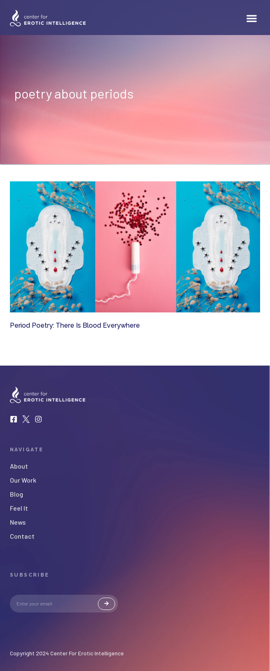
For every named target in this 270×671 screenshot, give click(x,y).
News (18, 522)
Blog (16, 494)
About (19, 466)
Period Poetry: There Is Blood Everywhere (75, 325)
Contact (22, 536)
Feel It (19, 508)
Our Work (23, 480)
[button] (252, 18)
